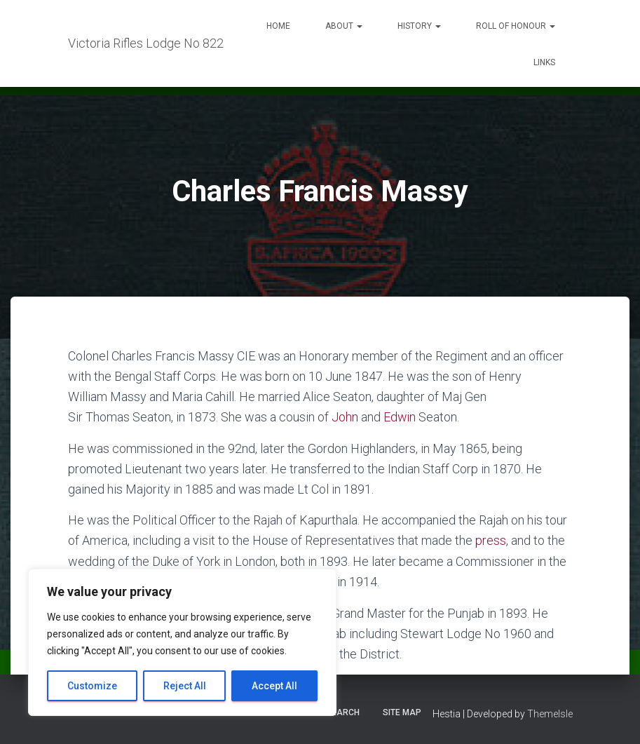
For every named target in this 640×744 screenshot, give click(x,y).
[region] (182, 642)
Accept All (274, 685)
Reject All (184, 685)
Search (343, 711)
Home (278, 26)
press (490, 540)
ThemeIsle (550, 712)
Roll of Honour (515, 26)
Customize (92, 685)
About (343, 26)
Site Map (402, 711)
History (419, 26)
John (345, 417)
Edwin (399, 417)
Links (544, 62)
